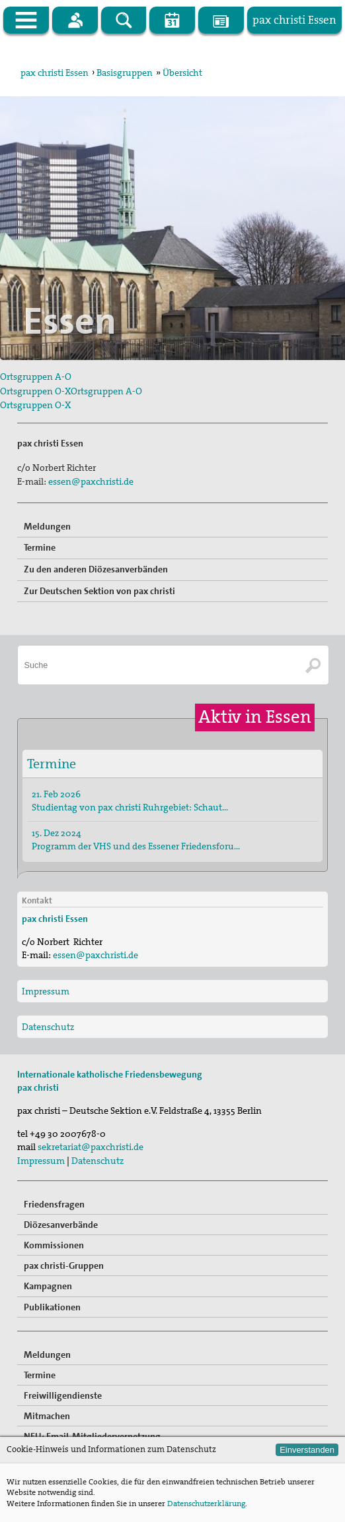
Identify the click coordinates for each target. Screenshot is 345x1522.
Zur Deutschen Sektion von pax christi (99, 591)
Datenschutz (48, 1027)
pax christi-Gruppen (64, 1265)
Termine (40, 547)
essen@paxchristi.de (91, 481)
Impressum (45, 991)
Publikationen (52, 1307)
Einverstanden (307, 1450)
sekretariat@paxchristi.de (90, 1147)
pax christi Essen (54, 72)
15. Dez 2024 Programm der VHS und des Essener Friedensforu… (136, 839)
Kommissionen (54, 1245)
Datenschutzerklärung (206, 1503)
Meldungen (47, 526)
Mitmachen (47, 1416)
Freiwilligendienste (63, 1395)
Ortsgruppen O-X (35, 391)
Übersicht (182, 72)
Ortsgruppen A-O (35, 376)
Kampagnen (48, 1286)
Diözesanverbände (61, 1225)
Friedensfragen (54, 1204)
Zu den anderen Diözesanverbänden (96, 569)
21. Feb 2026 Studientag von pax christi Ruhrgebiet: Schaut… (130, 800)
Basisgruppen (124, 72)
